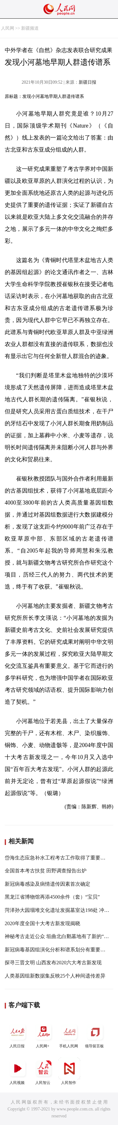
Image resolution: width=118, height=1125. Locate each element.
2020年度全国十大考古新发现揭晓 (42, 923)
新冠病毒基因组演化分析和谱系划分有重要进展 (57, 949)
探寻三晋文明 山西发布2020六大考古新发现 (53, 962)
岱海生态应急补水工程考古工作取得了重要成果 (57, 857)
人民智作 (69, 1071)
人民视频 (18, 1071)
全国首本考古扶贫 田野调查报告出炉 (46, 870)
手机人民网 (69, 1034)
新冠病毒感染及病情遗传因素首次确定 (47, 884)
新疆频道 (30, 28)
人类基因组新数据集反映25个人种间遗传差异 (55, 975)
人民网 (7, 28)
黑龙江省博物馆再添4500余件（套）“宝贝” (52, 897)
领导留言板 (95, 1034)
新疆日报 (87, 82)
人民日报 (18, 1034)
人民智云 (43, 1071)
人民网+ (43, 1034)
